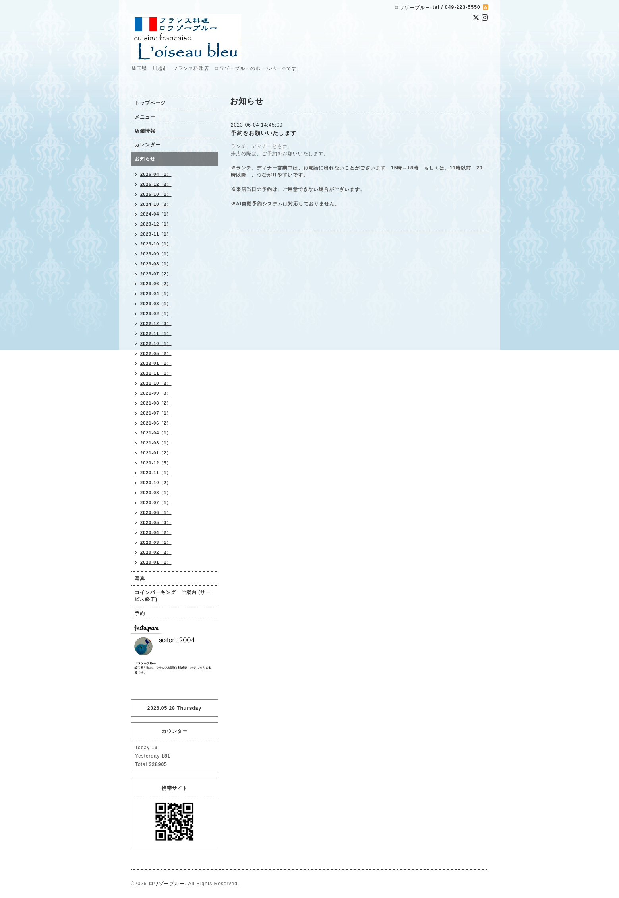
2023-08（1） (156, 263)
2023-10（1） (156, 244)
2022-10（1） (156, 343)
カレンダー (148, 145)
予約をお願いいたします (263, 133)
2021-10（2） (156, 383)
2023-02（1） (156, 313)
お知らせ (145, 159)
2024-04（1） (156, 214)
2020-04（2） (156, 532)
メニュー (145, 117)
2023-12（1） (156, 224)
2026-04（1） (156, 174)
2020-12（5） (156, 462)
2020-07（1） (156, 502)
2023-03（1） (156, 303)
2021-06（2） (156, 423)
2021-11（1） (156, 373)
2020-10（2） (156, 482)
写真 (140, 578)
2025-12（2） (156, 184)
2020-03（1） (156, 542)
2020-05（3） (156, 522)
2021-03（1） (156, 442)
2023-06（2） (156, 283)
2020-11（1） (156, 472)
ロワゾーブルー (167, 883)
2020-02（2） (156, 552)
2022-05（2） (156, 353)
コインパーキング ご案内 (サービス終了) (173, 596)
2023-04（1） (156, 293)
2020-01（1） (156, 562)
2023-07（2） (156, 273)
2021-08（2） (156, 403)
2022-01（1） (156, 363)
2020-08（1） (156, 492)
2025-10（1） (156, 194)
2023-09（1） (156, 253)
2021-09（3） (156, 393)
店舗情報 (145, 131)
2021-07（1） (156, 413)
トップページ (150, 103)
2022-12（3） (156, 323)
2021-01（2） (156, 452)
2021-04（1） (156, 432)
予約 (140, 613)
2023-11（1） (156, 234)
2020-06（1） (156, 512)
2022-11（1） (156, 333)
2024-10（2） (156, 204)
